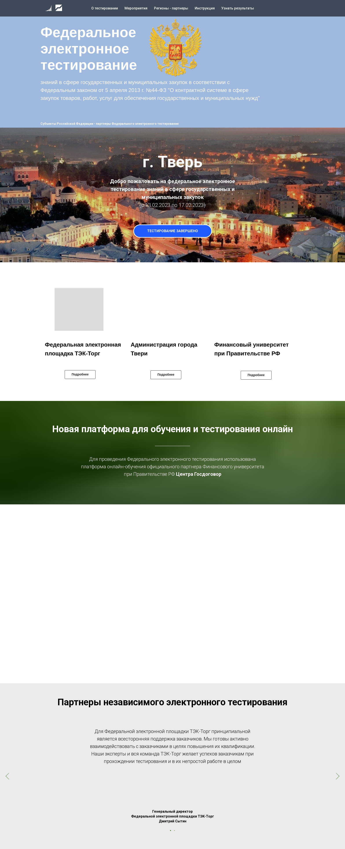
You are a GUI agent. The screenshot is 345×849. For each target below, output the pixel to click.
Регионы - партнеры (171, 8)
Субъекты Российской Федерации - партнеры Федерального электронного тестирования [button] (109, 123)
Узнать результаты (237, 8)
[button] (174, 48)
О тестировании (104, 8)
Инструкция (205, 8)
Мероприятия (136, 8)
